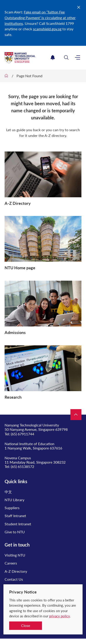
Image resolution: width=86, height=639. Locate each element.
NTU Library (14, 500)
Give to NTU (15, 532)
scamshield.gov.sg (47, 29)
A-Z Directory (16, 571)
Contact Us (14, 579)
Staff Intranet (15, 515)
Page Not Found (29, 76)
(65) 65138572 (22, 466)
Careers (11, 563)
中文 (8, 492)
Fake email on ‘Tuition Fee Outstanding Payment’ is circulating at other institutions (40, 18)
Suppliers (12, 508)
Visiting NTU (15, 555)
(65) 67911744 (22, 434)
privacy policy (59, 616)
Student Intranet (18, 524)
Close (25, 625)
